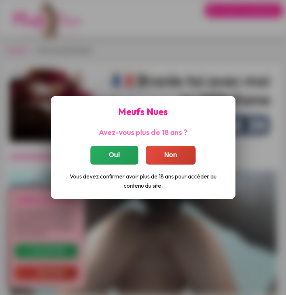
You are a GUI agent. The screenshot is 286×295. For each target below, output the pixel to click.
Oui (114, 155)
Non (170, 155)
